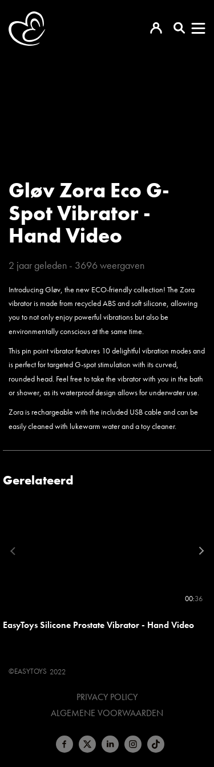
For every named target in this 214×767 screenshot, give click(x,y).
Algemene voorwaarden (107, 713)
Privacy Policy (107, 697)
